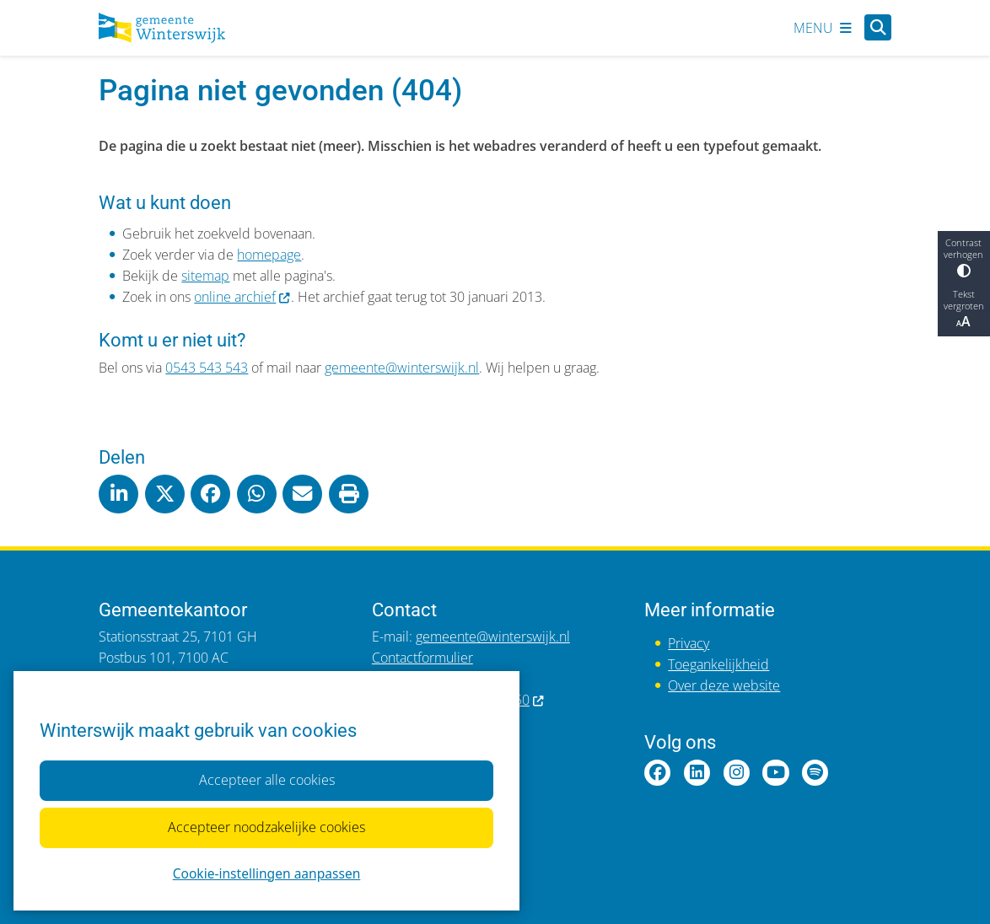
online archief (242, 296)
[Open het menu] (823, 28)
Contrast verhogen (964, 257)
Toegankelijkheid (718, 664)
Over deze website (724, 685)
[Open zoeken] (877, 27)
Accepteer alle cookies (266, 780)
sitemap (205, 275)
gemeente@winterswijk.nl (402, 367)
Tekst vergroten (964, 309)
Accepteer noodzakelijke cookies (266, 827)
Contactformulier (422, 657)
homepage (269, 254)
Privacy (688, 643)
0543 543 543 (206, 367)
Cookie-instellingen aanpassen (266, 872)
